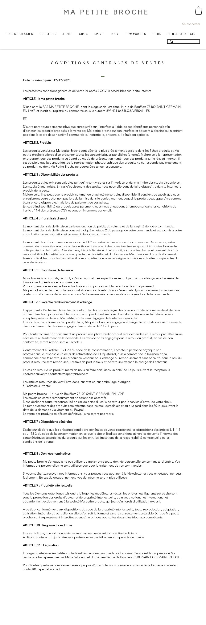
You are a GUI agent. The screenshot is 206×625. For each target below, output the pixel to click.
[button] (198, 11)
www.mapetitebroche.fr (61, 553)
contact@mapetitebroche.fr (69, 374)
